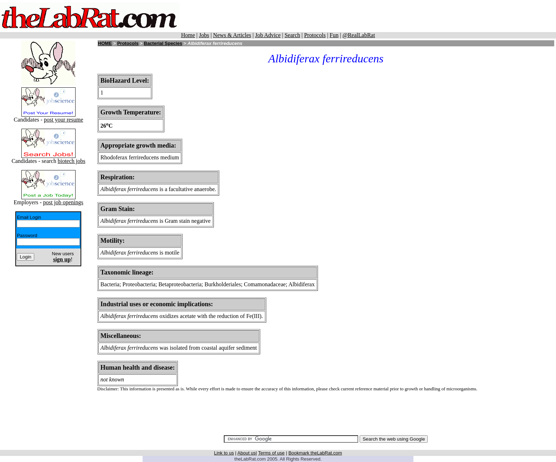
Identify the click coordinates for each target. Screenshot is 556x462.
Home (188, 35)
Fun (334, 35)
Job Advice (268, 35)
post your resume (63, 120)
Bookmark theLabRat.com (315, 453)
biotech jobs (72, 161)
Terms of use (271, 453)
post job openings (63, 202)
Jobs (204, 35)
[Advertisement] (386, 16)
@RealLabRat (359, 35)
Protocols (314, 35)
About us (246, 453)
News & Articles (232, 35)
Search (292, 35)
